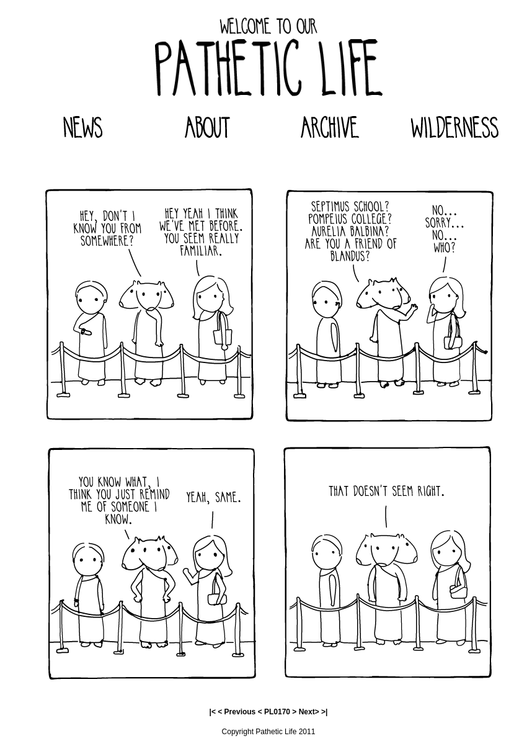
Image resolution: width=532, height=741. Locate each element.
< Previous (236, 711)
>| (324, 711)
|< (213, 711)
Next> (309, 711)
